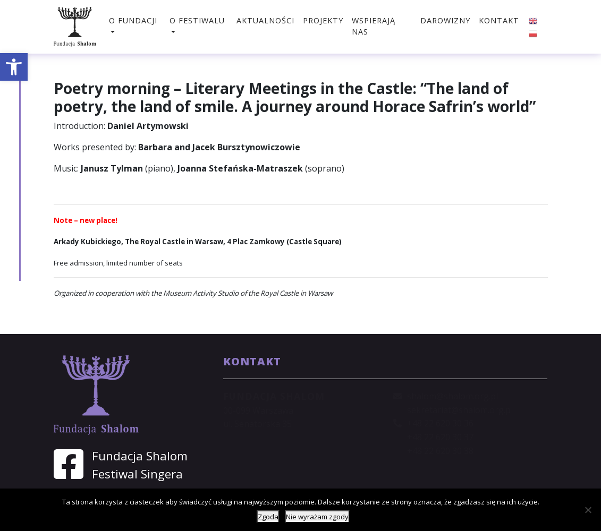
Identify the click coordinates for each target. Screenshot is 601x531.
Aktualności (265, 20)
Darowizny (445, 20)
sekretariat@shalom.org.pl (460, 410)
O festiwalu (197, 20)
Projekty (323, 20)
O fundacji (133, 20)
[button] (14, 67)
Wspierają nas (373, 26)
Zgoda (268, 516)
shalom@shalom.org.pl (452, 396)
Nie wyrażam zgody (317, 516)
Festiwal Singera (137, 474)
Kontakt (499, 20)
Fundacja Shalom (140, 456)
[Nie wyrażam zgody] (587, 509)
